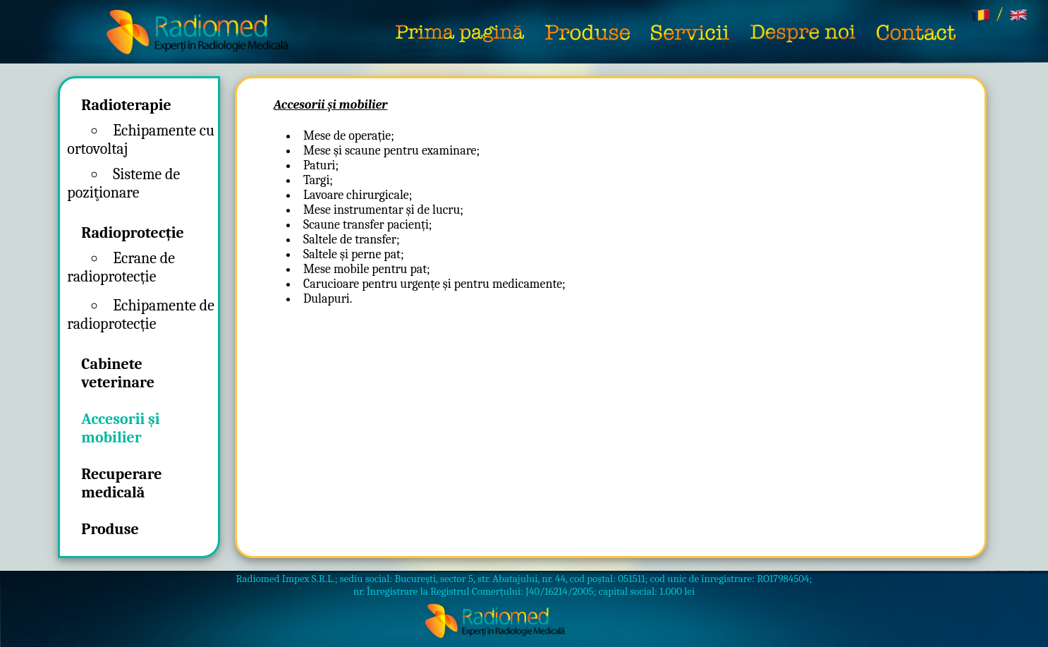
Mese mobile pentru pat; (366, 269)
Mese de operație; (348, 135)
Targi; (318, 180)
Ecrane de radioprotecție (121, 267)
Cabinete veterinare (117, 373)
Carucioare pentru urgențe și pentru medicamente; (434, 284)
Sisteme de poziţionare (123, 183)
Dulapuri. (327, 298)
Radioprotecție (132, 233)
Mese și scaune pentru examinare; (391, 150)
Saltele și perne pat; (353, 254)
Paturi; (321, 165)
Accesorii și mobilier (120, 428)
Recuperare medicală (121, 483)
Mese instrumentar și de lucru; (383, 209)
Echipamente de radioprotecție (140, 314)
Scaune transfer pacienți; (367, 224)
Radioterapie (126, 105)
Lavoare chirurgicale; (357, 195)
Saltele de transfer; (351, 239)
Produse (109, 529)
